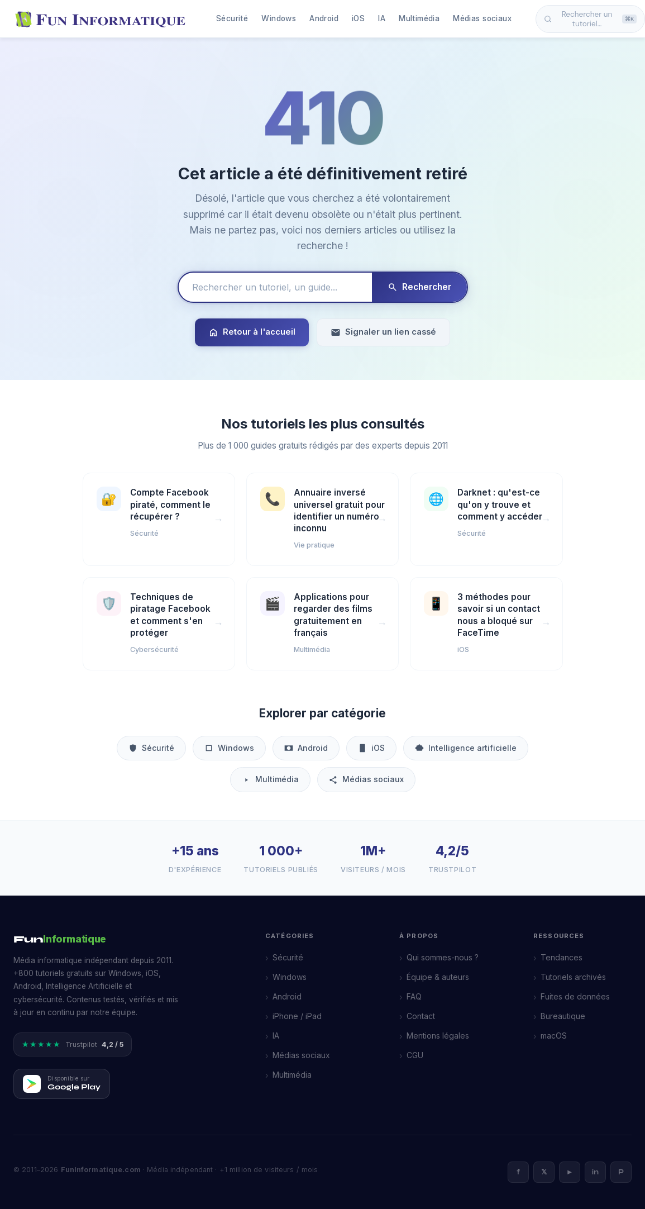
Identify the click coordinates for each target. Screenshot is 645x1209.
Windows (278, 18)
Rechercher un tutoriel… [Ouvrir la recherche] (590, 18)
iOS (358, 18)
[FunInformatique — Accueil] (102, 19)
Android (323, 18)
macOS (554, 1035)
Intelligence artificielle (466, 748)
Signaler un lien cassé (383, 332)
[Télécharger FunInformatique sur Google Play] (61, 1084)
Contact (421, 1016)
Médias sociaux (482, 18)
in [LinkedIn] (595, 1172)
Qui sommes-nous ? (443, 957)
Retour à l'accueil (251, 332)
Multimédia (419, 18)
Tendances (561, 957)
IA (381, 18)
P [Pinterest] (621, 1172)
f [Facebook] (518, 1172)
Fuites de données (575, 996)
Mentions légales (438, 1035)
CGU (415, 1055)
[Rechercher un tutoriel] (275, 287)
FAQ (414, 996)
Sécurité (232, 18)
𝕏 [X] (544, 1172)
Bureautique (563, 1016)
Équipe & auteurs (438, 977)
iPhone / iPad (297, 1016)
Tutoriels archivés (573, 977)
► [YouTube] (570, 1172)
